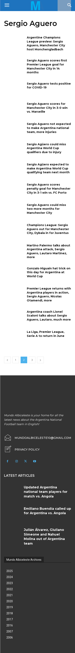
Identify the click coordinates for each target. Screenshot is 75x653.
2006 (9, 637)
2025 (9, 571)
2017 (9, 619)
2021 (9, 595)
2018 (9, 613)
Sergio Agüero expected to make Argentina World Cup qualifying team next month (48, 168)
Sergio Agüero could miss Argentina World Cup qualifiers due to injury (46, 148)
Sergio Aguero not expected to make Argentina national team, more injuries (49, 128)
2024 (9, 577)
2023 (9, 583)
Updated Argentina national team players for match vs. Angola (45, 491)
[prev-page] (7, 360)
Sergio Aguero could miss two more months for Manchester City (46, 209)
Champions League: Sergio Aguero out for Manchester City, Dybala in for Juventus (48, 229)
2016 (9, 625)
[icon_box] (22, 449)
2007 (9, 631)
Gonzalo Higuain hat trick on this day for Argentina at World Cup (48, 272)
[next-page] (40, 360)
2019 (9, 607)
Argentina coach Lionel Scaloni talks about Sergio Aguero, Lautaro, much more (49, 315)
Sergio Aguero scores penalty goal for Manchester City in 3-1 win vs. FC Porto (48, 188)
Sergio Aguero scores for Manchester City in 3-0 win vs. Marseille (47, 107)
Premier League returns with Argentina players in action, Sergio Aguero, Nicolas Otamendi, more (49, 294)
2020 (9, 601)
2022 (9, 589)
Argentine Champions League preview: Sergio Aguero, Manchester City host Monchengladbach (46, 43)
